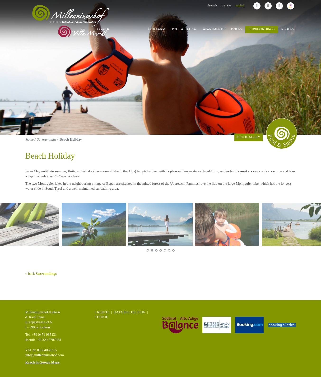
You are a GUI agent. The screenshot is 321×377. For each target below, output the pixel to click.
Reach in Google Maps (42, 362)
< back (41, 274)
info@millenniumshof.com (44, 355)
